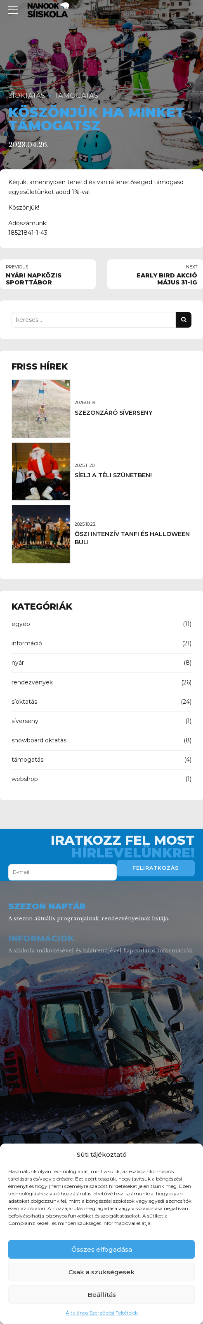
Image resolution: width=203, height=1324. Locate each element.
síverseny (25, 721)
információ (27, 643)
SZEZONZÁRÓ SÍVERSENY (114, 412)
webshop (25, 779)
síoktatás (26, 95)
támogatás (76, 95)
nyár (18, 662)
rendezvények (32, 682)
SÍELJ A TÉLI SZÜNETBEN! (113, 475)
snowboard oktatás (39, 740)
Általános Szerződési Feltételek (102, 1313)
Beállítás (101, 1295)
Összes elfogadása (101, 1249)
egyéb (21, 624)
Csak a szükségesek (101, 1272)
